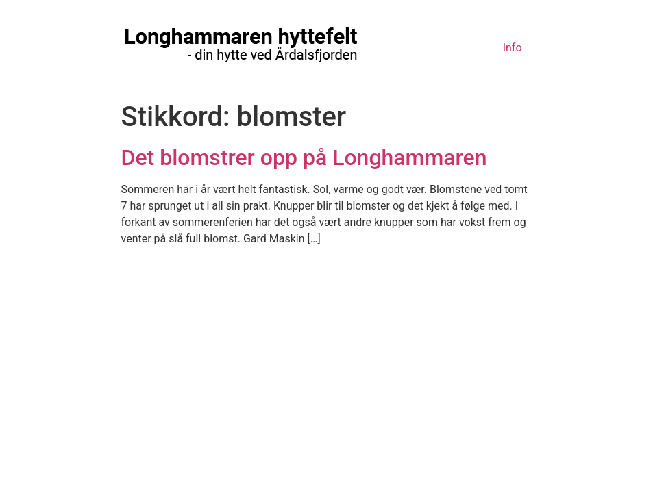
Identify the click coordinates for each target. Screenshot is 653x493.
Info (512, 47)
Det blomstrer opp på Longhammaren (304, 157)
